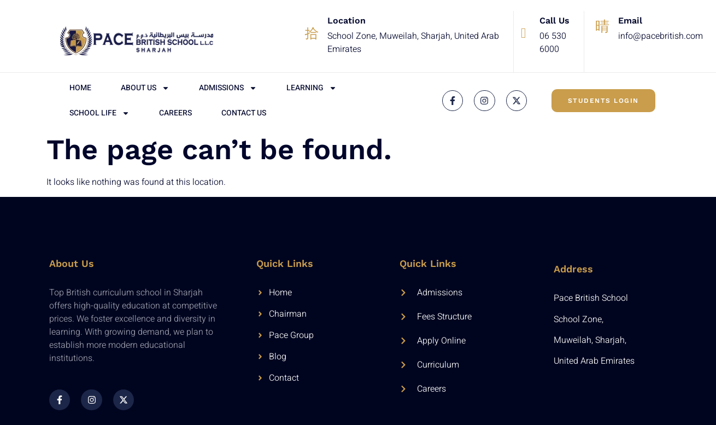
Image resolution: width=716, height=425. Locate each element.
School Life (99, 113)
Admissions (228, 88)
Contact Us (243, 113)
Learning (311, 88)
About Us (145, 88)
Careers (175, 113)
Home (80, 88)
